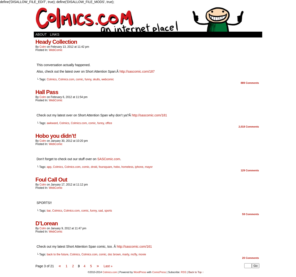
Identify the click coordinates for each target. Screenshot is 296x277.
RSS (183, 272)
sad (100, 210)
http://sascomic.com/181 (149, 115)
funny (88, 79)
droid (94, 167)
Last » (107, 266)
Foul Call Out (51, 179)
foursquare (105, 167)
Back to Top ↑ (196, 272)
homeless (127, 167)
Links (54, 34)
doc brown (114, 254)
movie (142, 254)
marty (125, 254)
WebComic (55, 50)
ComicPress (159, 272)
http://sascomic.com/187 (137, 71)
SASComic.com (108, 159)
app (49, 167)
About (41, 34)
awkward (52, 123)
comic (79, 79)
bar (49, 210)
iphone (139, 167)
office (109, 123)
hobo (117, 167)
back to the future (58, 254)
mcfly (134, 254)
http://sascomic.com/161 (134, 246)
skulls (96, 79)
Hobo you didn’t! (55, 136)
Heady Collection (56, 42)
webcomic (107, 79)
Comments (250, 82)
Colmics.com (66, 79)
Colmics (52, 79)
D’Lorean (46, 223)
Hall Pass (46, 92)
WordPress (140, 272)
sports (108, 210)
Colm (42, 46)
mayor (149, 167)
